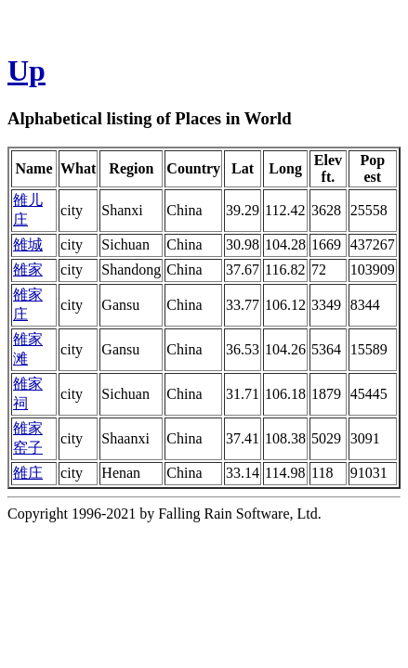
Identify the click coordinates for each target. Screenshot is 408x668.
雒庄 (28, 473)
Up (26, 70)
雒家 (28, 269)
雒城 (28, 244)
